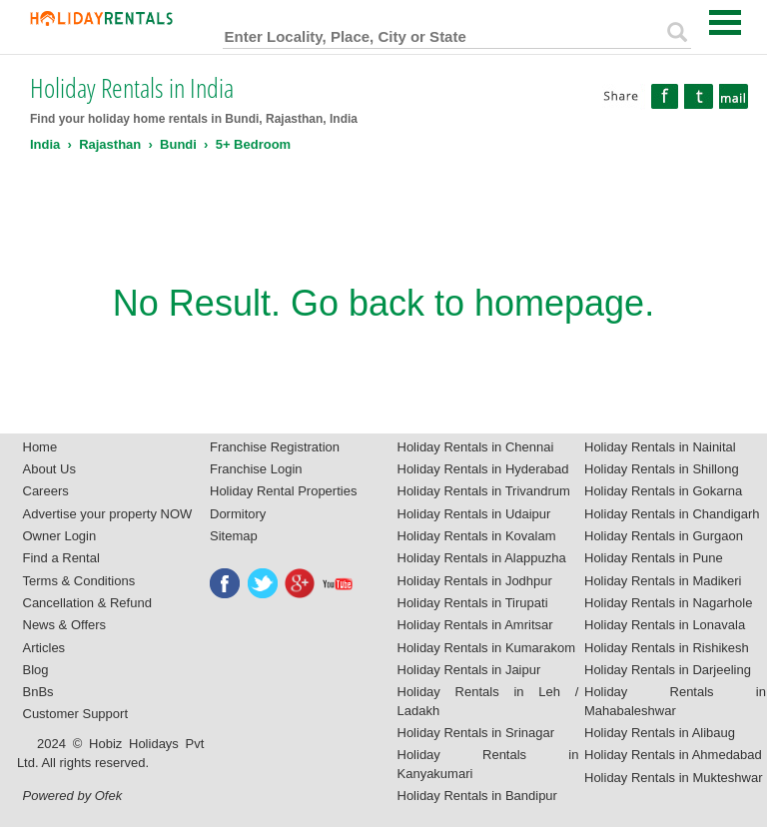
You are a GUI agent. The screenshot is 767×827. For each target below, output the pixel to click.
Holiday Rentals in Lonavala (664, 624)
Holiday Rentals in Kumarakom (486, 647)
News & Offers (65, 624)
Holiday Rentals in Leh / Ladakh (488, 701)
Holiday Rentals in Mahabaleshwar (675, 701)
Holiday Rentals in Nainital (660, 446)
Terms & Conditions (79, 580)
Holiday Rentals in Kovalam (476, 535)
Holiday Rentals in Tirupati (472, 602)
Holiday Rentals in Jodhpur (474, 580)
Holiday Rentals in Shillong (661, 468)
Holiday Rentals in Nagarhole (668, 602)
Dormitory (238, 513)
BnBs (38, 691)
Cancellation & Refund (87, 602)
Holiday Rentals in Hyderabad (483, 468)
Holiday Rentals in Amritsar (475, 624)
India (45, 144)
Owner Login (60, 535)
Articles (44, 647)
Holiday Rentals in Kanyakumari (488, 764)
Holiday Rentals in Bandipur (477, 795)
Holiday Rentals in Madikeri (663, 580)
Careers (46, 490)
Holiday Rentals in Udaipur (474, 513)
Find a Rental (61, 557)
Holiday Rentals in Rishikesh (666, 647)
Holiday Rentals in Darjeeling (667, 669)
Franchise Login (256, 468)
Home (40, 446)
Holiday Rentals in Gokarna (663, 490)
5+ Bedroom (254, 144)
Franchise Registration (275, 446)
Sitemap (234, 535)
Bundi (178, 144)
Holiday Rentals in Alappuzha (481, 557)
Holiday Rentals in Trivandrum (483, 490)
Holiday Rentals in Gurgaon (663, 535)
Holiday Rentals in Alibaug (659, 732)
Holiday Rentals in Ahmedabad (673, 754)
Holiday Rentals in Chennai (475, 446)
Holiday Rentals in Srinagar (476, 732)
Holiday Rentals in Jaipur (469, 669)
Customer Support (76, 713)
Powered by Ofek (73, 795)
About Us (49, 468)
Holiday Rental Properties (283, 490)
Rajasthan (110, 144)
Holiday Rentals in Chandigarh (672, 513)
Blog (36, 669)
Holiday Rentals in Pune (653, 557)
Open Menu (725, 22)
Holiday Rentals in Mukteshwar (673, 777)
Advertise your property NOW (108, 513)
